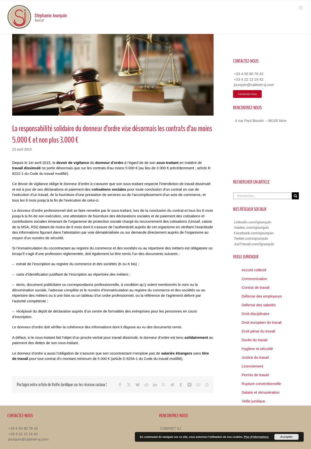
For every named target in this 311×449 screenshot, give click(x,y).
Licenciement (252, 366)
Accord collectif (254, 270)
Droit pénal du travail (258, 331)
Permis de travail (255, 375)
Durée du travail (255, 340)
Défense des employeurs (262, 296)
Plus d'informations (256, 436)
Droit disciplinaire (255, 314)
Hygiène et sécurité (257, 349)
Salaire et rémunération (261, 392)
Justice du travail (255, 357)
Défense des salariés (259, 305)
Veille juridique (253, 401)
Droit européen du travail (262, 322)
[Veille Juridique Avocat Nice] (113, 75)
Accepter (286, 437)
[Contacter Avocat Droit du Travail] (247, 94)
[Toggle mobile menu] (301, 7)
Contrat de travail (255, 287)
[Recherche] (295, 195)
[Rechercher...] (262, 195)
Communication (254, 279)
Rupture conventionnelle (261, 383)
